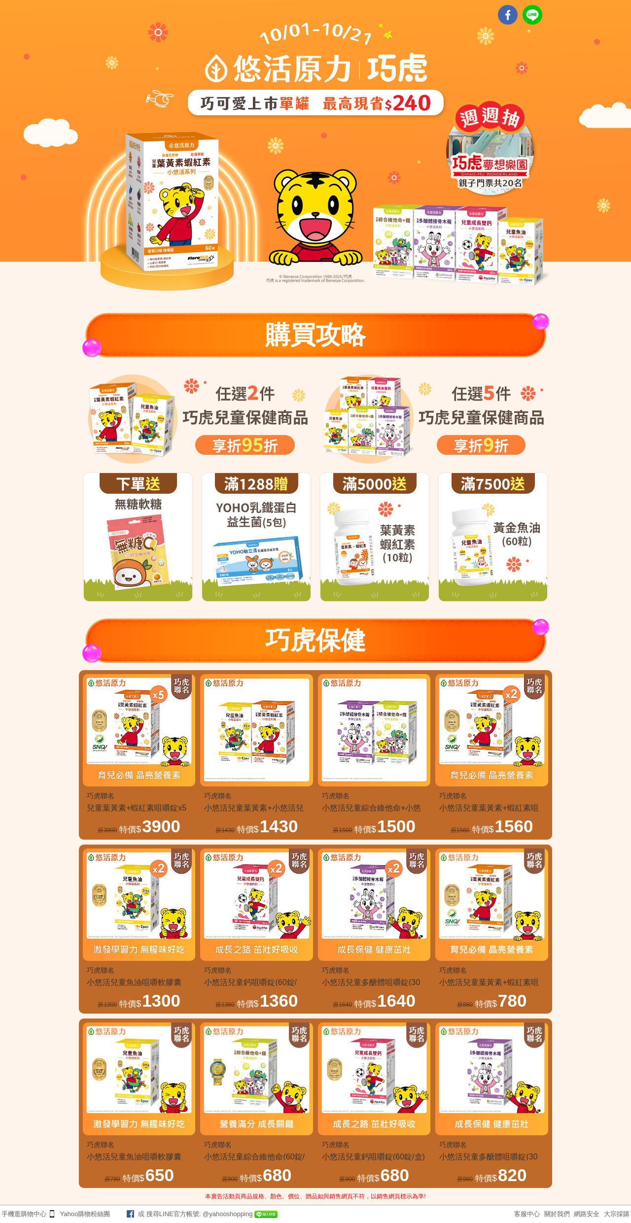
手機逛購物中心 (23, 1214)
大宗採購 (617, 1214)
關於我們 (557, 1214)
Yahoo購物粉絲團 (85, 1214)
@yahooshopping (227, 1214)
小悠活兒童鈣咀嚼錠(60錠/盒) (373, 1157)
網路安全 (586, 1214)
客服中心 (527, 1214)
